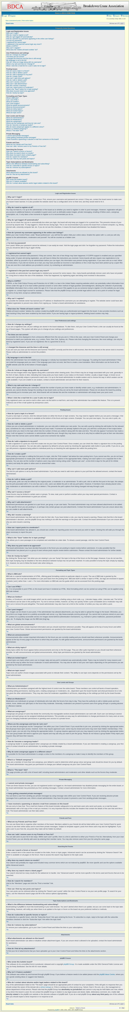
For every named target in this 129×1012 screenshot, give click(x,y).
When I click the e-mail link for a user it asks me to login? (26, 66)
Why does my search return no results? (20, 153)
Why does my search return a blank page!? (21, 155)
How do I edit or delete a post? (17, 73)
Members (125, 16)
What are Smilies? (12, 102)
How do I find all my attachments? (18, 174)
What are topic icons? (13, 113)
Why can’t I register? (13, 48)
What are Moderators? (14, 119)
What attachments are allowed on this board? (22, 172)
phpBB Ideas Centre (107, 974)
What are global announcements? (18, 105)
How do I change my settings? (16, 55)
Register (12, 16)
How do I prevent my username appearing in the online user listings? (30, 39)
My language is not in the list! (16, 60)
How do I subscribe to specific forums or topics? (23, 166)
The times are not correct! (15, 57)
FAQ (109, 16)
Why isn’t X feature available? (16, 181)
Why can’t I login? (12, 33)
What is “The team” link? (14, 130)
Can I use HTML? (12, 100)
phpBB (57, 1009)
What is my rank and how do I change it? (20, 64)
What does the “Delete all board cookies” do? (22, 50)
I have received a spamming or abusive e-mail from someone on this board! (32, 139)
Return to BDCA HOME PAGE (65, 13)
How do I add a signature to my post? (19, 74)
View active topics (27, 20)
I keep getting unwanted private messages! (21, 137)
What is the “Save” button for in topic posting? (22, 89)
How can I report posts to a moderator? (19, 87)
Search (116, 16)
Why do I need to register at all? (17, 35)
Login (4, 16)
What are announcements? (15, 107)
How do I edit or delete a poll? (16, 80)
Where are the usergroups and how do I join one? (23, 123)
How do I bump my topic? (15, 93)
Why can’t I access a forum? (16, 82)
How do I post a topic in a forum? (17, 71)
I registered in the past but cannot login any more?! (24, 44)
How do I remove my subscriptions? (18, 167)
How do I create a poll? (14, 76)
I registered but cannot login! (16, 42)
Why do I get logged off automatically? (19, 37)
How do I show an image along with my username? (24, 62)
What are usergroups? (14, 121)
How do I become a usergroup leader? (19, 125)
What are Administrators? (15, 118)
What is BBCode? (12, 98)
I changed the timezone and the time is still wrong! (23, 58)
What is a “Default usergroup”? (17, 129)
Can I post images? (13, 103)
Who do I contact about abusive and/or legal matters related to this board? (32, 183)
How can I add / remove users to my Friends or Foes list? (26, 146)
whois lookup (46, 987)
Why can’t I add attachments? (16, 84)
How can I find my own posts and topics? (20, 159)
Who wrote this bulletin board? (16, 179)
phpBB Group (69, 964)
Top (7, 204)
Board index (10, 23)
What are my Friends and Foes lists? (19, 144)
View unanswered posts (13, 20)
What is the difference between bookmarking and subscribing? (28, 164)
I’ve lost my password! (14, 40)
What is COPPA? (12, 46)
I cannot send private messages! (17, 136)
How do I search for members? (17, 157)
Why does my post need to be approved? (20, 91)
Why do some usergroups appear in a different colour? (25, 127)
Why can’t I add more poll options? (18, 78)
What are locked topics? (14, 111)
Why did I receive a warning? (16, 85)
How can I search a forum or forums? (19, 151)
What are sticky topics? (14, 109)
